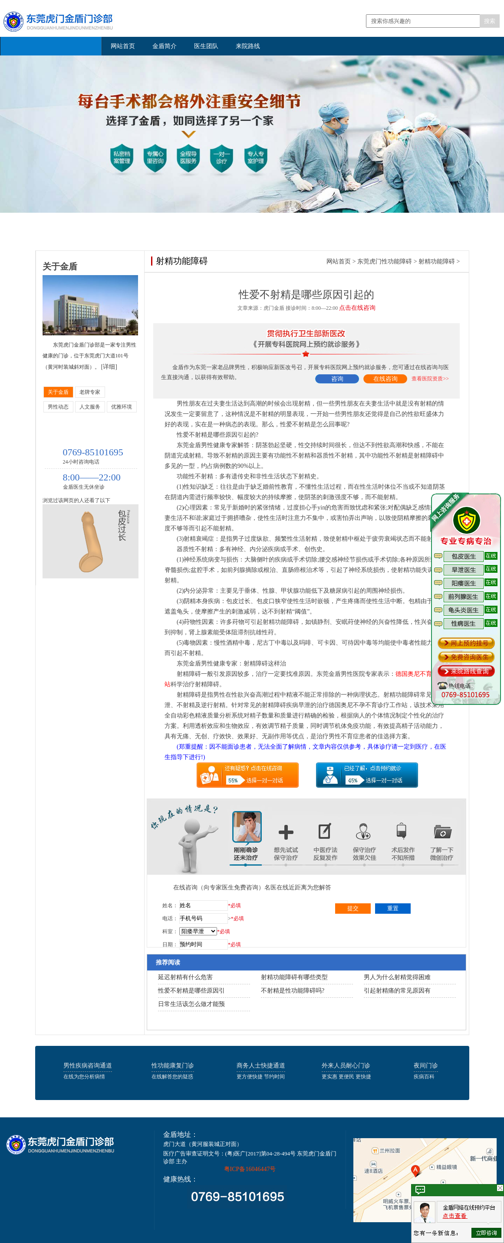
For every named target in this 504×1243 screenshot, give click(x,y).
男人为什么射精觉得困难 (397, 977)
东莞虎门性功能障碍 (384, 261)
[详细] (109, 366)
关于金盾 (58, 392)
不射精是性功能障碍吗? (292, 990)
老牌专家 (89, 392)
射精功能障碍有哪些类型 (294, 977)
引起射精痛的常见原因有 (397, 990)
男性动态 (58, 407)
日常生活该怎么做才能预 (191, 1004)
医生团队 (206, 46)
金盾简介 (164, 46)
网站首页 (123, 46)
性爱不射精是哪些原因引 (191, 990)
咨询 (337, 379)
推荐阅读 (168, 962)
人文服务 (89, 407)
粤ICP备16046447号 (250, 1169)
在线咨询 (385, 379)
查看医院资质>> (430, 379)
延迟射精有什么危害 (185, 977)
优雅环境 (121, 407)
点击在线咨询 (357, 308)
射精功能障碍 (436, 261)
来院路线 (248, 46)
